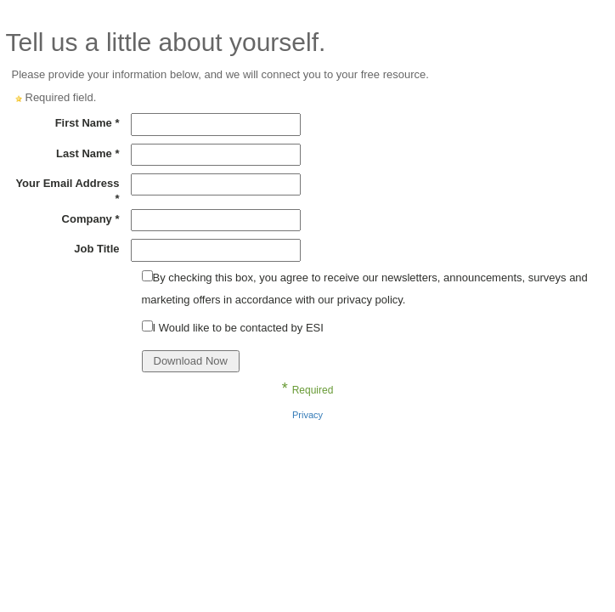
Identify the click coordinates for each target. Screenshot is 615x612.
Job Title (96, 248)
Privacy (307, 415)
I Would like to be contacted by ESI (238, 327)
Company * (91, 218)
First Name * (87, 122)
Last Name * (87, 153)
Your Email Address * (67, 191)
